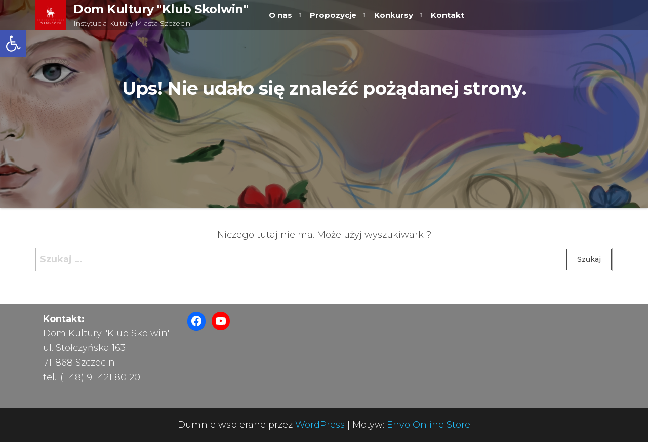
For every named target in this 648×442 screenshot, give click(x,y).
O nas (280, 15)
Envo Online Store (428, 424)
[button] (13, 43)
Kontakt (447, 15)
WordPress (320, 424)
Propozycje (333, 15)
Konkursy (393, 15)
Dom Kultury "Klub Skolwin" (161, 9)
